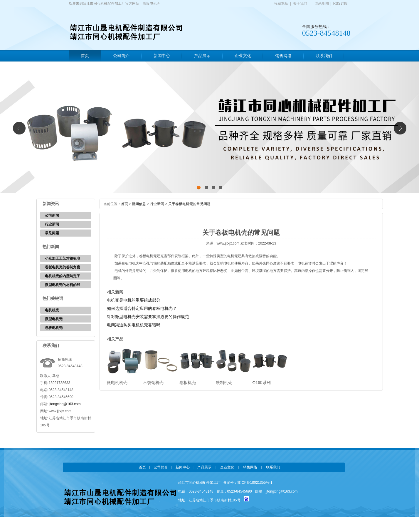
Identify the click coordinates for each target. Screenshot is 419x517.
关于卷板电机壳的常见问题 (189, 204)
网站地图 (322, 3)
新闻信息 (139, 204)
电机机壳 (52, 310)
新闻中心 (162, 56)
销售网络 (283, 56)
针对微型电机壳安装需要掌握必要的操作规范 (148, 316)
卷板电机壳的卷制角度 (62, 267)
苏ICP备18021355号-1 (254, 483)
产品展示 (202, 56)
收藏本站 (281, 3)
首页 (85, 56)
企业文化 (243, 56)
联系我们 (324, 56)
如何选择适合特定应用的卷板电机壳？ (142, 308)
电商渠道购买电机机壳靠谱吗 (133, 324)
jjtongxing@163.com (65, 404)
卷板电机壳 (54, 328)
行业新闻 (52, 224)
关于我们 (300, 3)
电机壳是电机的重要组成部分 (133, 300)
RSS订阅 (340, 3)
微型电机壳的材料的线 (62, 285)
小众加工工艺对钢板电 (62, 258)
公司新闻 (52, 215)
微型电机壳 (54, 319)
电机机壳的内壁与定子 (62, 276)
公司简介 (121, 56)
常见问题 (52, 233)
